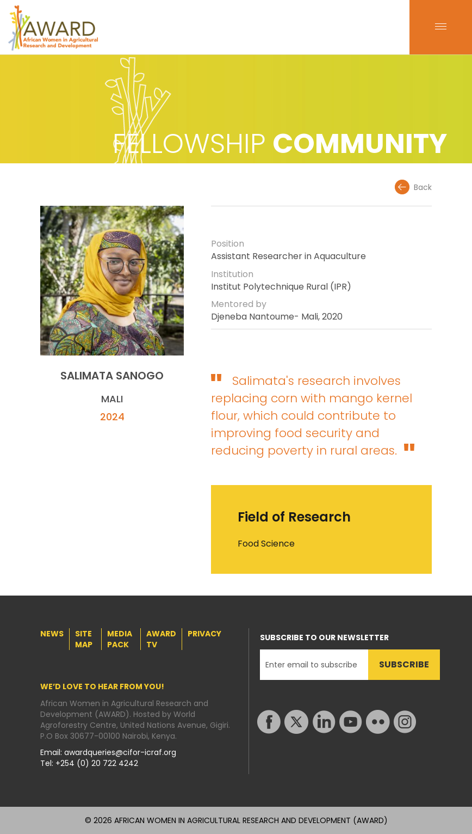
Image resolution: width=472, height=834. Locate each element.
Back (423, 187)
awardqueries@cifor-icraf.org (120, 752)
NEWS (52, 633)
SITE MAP (83, 639)
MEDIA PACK (119, 639)
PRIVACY (204, 633)
